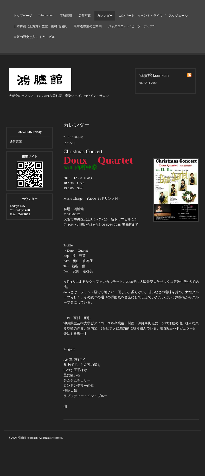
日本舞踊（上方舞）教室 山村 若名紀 (40, 26)
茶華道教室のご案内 (88, 26)
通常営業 (16, 141)
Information (46, 15)
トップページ (23, 15)
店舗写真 (84, 15)
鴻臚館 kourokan (27, 437)
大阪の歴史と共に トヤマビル (34, 37)
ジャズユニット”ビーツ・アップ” (131, 26)
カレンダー (105, 15)
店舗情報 (66, 15)
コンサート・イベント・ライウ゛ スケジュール (153, 15)
